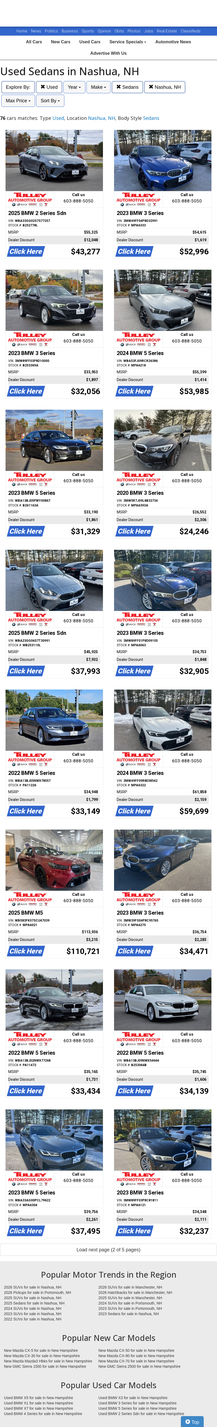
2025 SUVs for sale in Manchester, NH (130, 1298)
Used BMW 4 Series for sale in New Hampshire (43, 1414)
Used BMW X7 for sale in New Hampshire (38, 1408)
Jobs (149, 31)
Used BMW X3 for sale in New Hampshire (133, 1398)
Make (98, 87)
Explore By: (18, 87)
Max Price (18, 100)
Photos (134, 31)
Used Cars (90, 42)
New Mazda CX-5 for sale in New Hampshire (41, 1350)
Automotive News (173, 42)
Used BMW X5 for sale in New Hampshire (38, 1398)
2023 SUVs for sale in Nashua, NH (32, 1314)
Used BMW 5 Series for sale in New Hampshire (137, 1408)
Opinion (105, 31)
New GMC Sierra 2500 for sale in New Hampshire (139, 1366)
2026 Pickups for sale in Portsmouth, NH (37, 1292)
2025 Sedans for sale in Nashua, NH (34, 1303)
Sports (88, 31)
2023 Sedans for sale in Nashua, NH (128, 1314)
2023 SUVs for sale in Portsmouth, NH (130, 1308)
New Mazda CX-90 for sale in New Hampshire (136, 1356)
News (36, 31)
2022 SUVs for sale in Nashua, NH (32, 1319)
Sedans (127, 87)
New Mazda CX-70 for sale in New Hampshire (136, 1361)
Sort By (50, 100)
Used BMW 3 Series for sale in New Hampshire (137, 1403)
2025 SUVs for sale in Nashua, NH (32, 1298)
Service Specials (128, 42)
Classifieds (191, 31)
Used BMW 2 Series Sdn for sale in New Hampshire (141, 1414)
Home (21, 31)
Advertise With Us (108, 53)
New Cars (60, 42)
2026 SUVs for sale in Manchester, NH (130, 1287)
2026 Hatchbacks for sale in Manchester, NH (135, 1292)
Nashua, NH (165, 87)
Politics (51, 31)
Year (74, 87)
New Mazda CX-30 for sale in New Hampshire (42, 1356)
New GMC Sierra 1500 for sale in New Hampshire (45, 1366)
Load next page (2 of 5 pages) (108, 1249)
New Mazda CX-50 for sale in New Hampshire (136, 1350)
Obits (120, 31)
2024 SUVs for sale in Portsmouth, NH (130, 1303)
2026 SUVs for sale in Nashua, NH (32, 1287)
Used (49, 87)
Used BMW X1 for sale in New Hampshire (38, 1403)
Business (70, 31)
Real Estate (167, 31)
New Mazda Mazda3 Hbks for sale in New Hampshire (48, 1361)
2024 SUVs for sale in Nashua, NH (32, 1308)
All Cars (34, 42)
